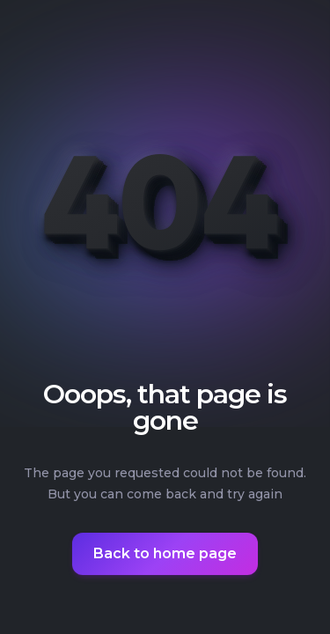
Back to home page (165, 553)
